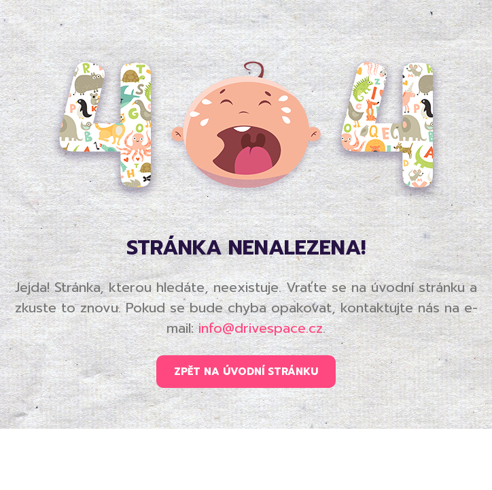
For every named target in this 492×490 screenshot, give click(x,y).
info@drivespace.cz (260, 328)
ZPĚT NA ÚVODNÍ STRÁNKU (246, 371)
